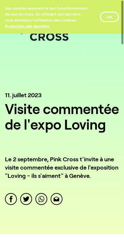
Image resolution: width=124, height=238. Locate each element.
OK (109, 17)
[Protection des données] (27, 25)
